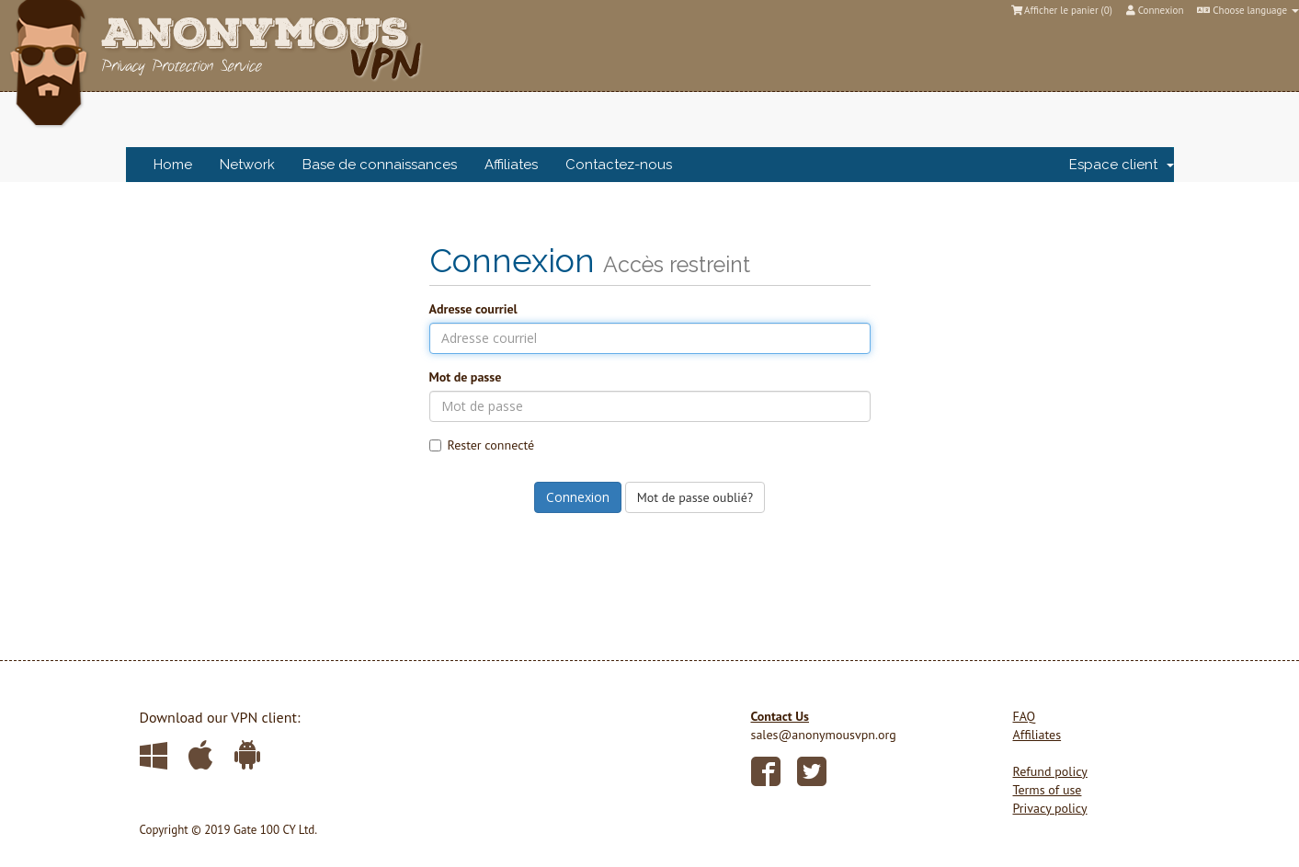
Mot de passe (465, 377)
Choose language (1248, 10)
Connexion (1155, 10)
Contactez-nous (618, 164)
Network (247, 164)
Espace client (1121, 164)
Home (173, 164)
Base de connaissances (379, 164)
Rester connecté (482, 445)
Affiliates (511, 164)
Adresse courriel (473, 309)
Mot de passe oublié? (695, 497)
